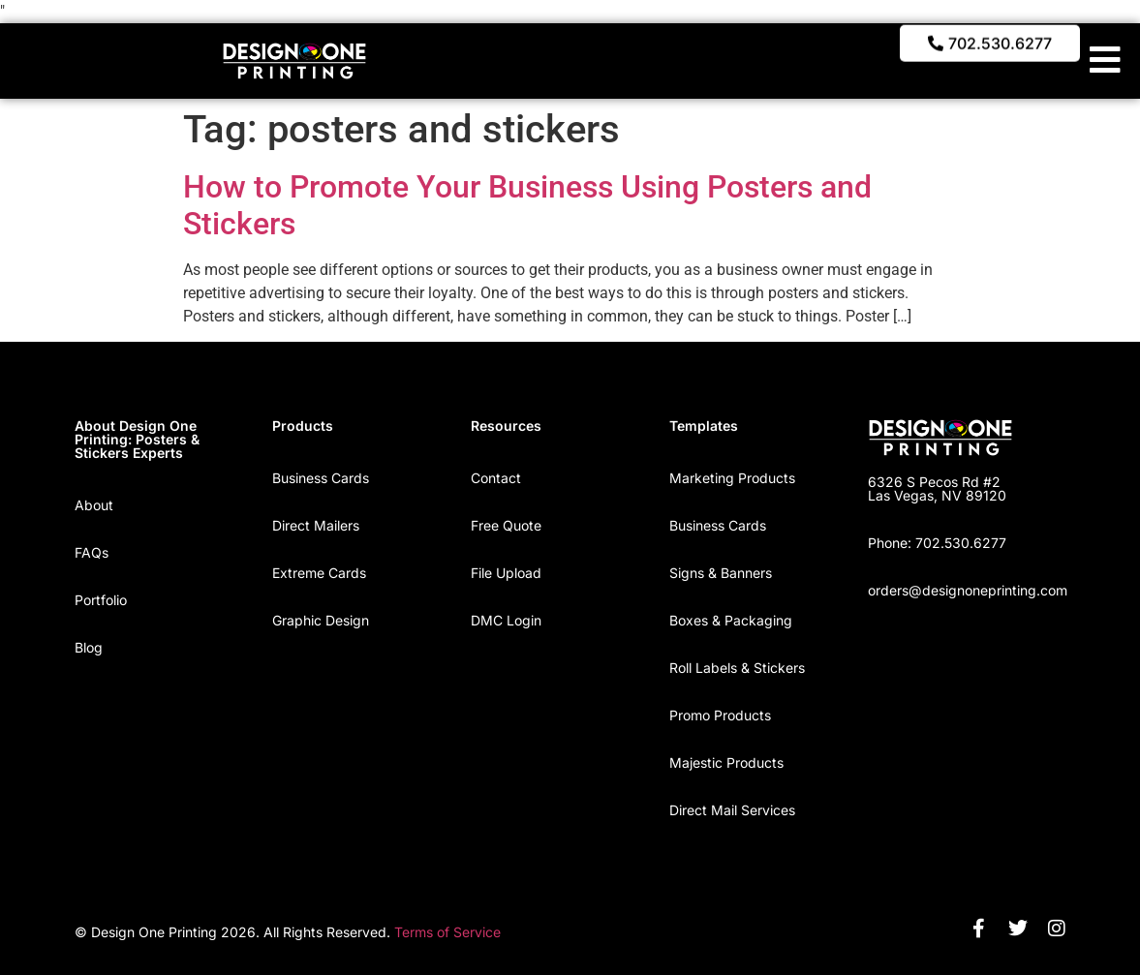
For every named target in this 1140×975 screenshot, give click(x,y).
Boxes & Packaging (730, 620)
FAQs (91, 552)
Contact (496, 478)
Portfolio (101, 600)
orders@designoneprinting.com (967, 590)
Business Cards (320, 478)
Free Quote (506, 525)
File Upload (506, 572)
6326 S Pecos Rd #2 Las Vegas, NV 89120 (937, 488)
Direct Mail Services (732, 810)
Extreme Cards (319, 572)
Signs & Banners (720, 572)
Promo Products (720, 715)
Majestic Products (726, 762)
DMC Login (506, 620)
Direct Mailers (315, 525)
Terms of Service (447, 932)
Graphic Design (320, 620)
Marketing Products (732, 478)
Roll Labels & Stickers (737, 667)
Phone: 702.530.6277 (937, 542)
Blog (89, 647)
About (94, 505)
